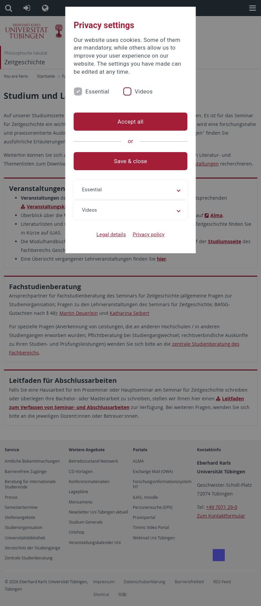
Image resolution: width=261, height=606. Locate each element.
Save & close (130, 161)
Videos (144, 91)
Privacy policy (148, 234)
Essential (97, 91)
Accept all (130, 121)
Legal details (111, 234)
